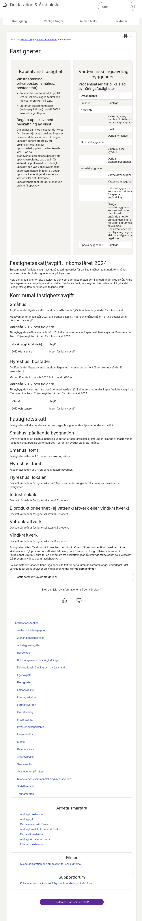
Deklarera (34, 824)
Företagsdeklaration (32, 844)
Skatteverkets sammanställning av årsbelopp (44, 779)
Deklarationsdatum (31, 834)
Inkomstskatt (25, 719)
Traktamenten (25, 793)
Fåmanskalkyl (25, 689)
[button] (131, 7)
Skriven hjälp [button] (88, 21)
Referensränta (25, 749)
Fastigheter (24, 682)
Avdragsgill (26, 819)
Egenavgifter (24, 675)
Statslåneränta (26, 786)
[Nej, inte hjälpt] (79, 600)
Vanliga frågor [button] (53, 21)
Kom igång (19, 21)
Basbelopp (23, 652)
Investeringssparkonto (30, 726)
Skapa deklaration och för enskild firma (50, 863)
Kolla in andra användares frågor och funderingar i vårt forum (57, 883)
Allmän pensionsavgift (30, 637)
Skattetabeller (25, 756)
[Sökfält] (116, 6)
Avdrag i (33, 829)
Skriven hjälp (27, 39)
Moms (21, 741)
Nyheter (121, 21)
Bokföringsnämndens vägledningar (38, 660)
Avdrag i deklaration (32, 814)
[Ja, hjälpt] (64, 600)
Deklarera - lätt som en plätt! (72, 902)
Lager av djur (25, 734)
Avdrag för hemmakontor (35, 839)
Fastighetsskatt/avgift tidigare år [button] (36, 577)
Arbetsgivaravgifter (28, 645)
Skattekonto (24, 764)
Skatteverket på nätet (30, 771)
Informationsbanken (46, 39)
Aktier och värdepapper (31, 630)
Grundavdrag (25, 712)
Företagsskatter (26, 697)
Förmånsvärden (26, 704)
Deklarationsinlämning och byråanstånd (41, 667)
